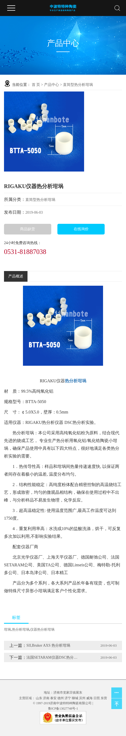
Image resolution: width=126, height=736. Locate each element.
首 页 (36, 85)
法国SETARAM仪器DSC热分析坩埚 (53, 657)
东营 (104, 698)
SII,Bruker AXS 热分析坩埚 (48, 645)
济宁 (68, 698)
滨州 (82, 698)
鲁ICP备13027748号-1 (63, 708)
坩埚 (7, 629)
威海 (89, 698)
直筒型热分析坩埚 (78, 85)
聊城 (75, 698)
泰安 (53, 698)
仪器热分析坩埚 (42, 629)
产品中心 (51, 85)
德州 (60, 698)
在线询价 (81, 229)
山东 (39, 698)
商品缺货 (27, 229)
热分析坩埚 (20, 629)
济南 (46, 698)
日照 (96, 698)
